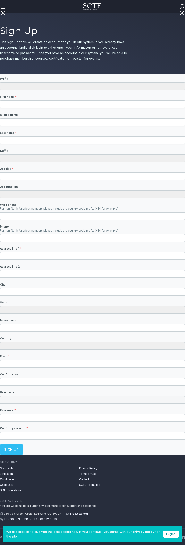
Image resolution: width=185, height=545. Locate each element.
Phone (92, 229)
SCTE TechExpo (89, 484)
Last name (8, 132)
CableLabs (7, 484)
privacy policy (143, 532)
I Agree (171, 534)
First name (8, 96)
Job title (6, 168)
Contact (84, 479)
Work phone (92, 207)
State (3, 302)
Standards (6, 468)
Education (6, 473)
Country (5, 338)
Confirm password (14, 428)
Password (8, 410)
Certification (7, 479)
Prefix (4, 78)
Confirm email (10, 374)
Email (4, 356)
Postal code (9, 320)
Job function (9, 186)
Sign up (11, 449)
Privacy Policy (88, 468)
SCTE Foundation (11, 490)
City (4, 284)
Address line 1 (10, 248)
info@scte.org (79, 513)
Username (7, 392)
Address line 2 (10, 266)
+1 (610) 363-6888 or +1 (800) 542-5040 (30, 519)
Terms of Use (88, 473)
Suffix (4, 150)
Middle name (9, 114)
